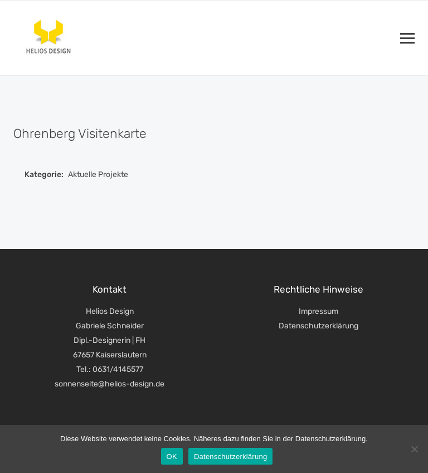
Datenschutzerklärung (318, 326)
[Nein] (414, 449)
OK (172, 456)
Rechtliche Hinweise (318, 289)
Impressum (318, 311)
